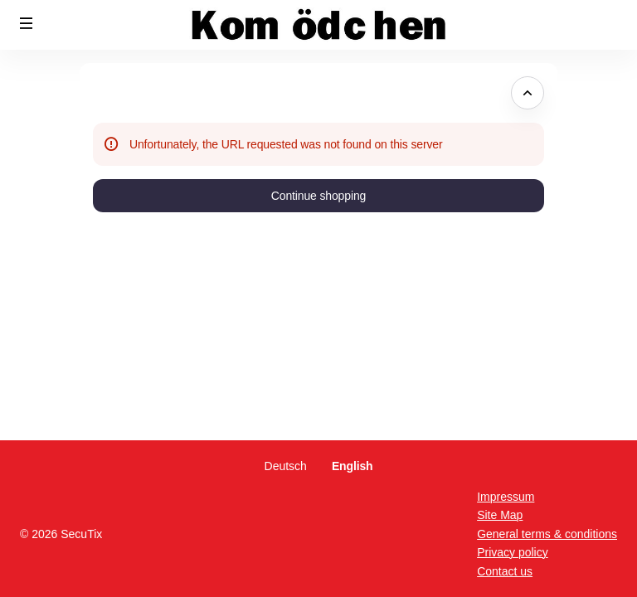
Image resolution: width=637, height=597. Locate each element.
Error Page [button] (126, 92)
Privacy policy (512, 552)
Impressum (505, 496)
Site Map (500, 515)
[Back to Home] (318, 24)
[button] (26, 23)
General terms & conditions (547, 534)
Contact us (504, 571)
